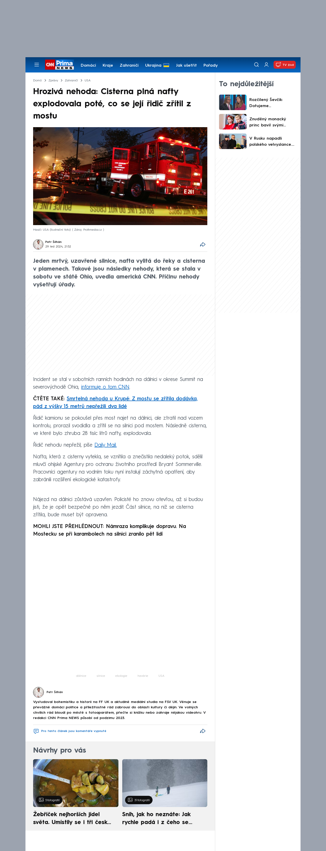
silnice (101, 676)
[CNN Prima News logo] (59, 65)
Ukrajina (153, 66)
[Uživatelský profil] (266, 65)
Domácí (88, 66)
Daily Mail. (105, 445)
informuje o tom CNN (105, 387)
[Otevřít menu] (36, 64)
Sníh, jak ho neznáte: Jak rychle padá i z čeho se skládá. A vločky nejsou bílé (160, 819)
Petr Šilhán (53, 242)
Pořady (210, 66)
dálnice (81, 676)
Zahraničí (129, 66)
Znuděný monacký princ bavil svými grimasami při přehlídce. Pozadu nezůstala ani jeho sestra (268, 122)
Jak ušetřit (186, 66)
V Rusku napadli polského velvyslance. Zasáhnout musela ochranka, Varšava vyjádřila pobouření (270, 142)
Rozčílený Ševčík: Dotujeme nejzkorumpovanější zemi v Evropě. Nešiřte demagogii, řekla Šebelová (272, 103)
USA (161, 676)
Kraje (108, 66)
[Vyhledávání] (256, 65)
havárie (143, 676)
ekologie (121, 676)
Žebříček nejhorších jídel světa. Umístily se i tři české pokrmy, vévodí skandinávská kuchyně (73, 819)
